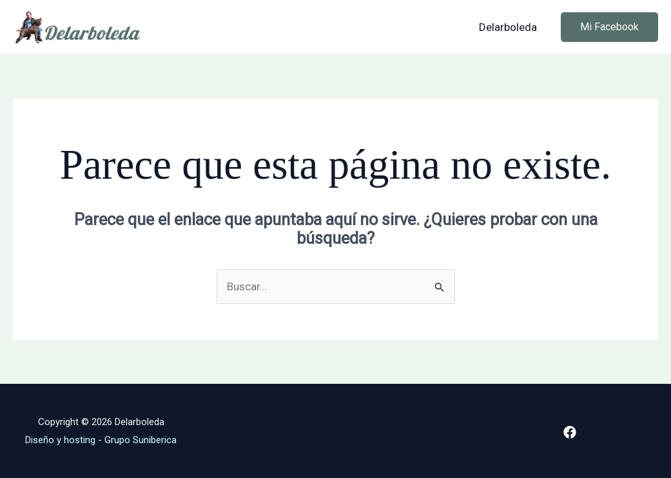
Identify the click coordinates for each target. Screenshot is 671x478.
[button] (609, 27)
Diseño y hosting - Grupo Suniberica (101, 440)
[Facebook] (569, 432)
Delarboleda (508, 27)
